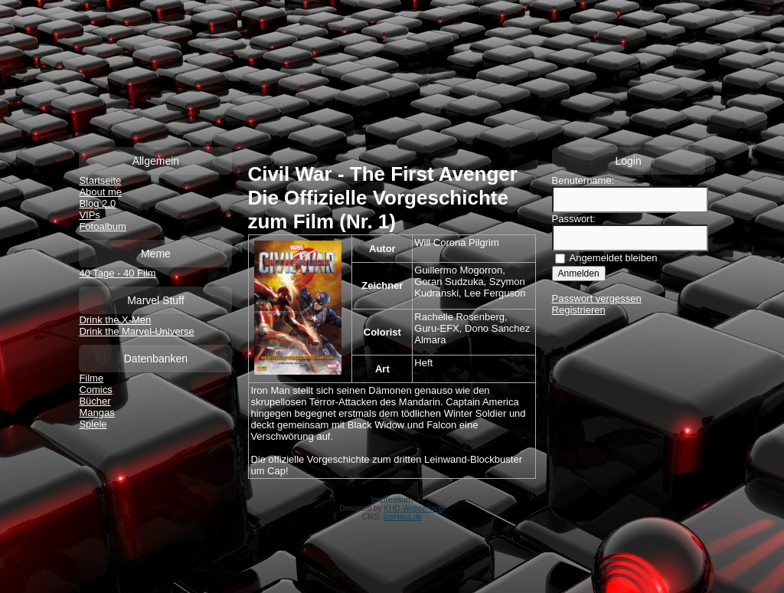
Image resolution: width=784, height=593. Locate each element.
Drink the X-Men (115, 320)
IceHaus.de (403, 517)
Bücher (94, 401)
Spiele (92, 424)
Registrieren (579, 310)
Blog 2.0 (97, 203)
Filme (91, 378)
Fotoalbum (102, 226)
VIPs (89, 215)
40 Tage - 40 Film (117, 273)
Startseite (100, 180)
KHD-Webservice (413, 508)
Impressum (392, 499)
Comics (95, 389)
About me (100, 192)
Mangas (96, 412)
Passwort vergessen (597, 298)
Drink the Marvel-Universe (136, 331)
